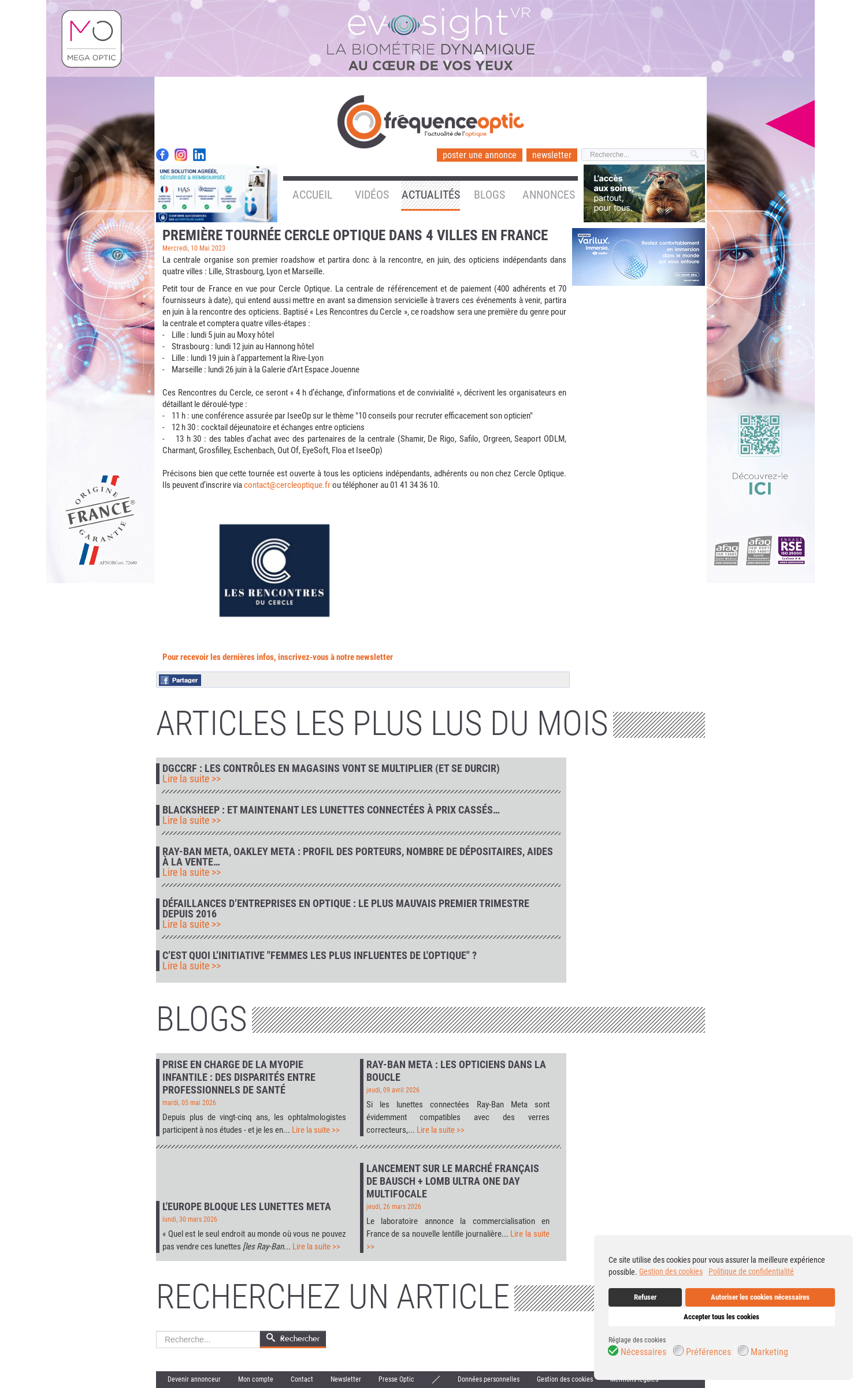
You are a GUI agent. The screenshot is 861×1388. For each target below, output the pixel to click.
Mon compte (255, 1379)
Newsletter (346, 1379)
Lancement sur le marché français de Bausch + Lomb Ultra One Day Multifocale (452, 1181)
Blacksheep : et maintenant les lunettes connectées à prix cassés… (331, 810)
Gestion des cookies (565, 1379)
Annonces (548, 195)
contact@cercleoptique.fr (287, 485)
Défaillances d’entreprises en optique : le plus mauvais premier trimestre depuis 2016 (345, 908)
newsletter (551, 155)
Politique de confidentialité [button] (751, 1271)
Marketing (769, 1352)
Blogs (489, 195)
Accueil (312, 195)
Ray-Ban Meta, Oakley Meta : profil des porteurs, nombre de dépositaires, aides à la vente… (357, 856)
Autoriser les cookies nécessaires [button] (760, 1297)
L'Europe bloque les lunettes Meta (246, 1206)
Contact (302, 1379)
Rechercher (293, 1339)
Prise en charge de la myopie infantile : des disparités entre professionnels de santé (239, 1077)
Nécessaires (643, 1352)
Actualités (431, 195)
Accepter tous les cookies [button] (721, 1316)
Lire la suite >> (191, 779)
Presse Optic (396, 1379)
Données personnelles (488, 1379)
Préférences (708, 1352)
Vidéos (372, 195)
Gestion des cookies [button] (671, 1271)
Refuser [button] (645, 1297)
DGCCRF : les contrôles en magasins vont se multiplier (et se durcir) (331, 768)
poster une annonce (480, 155)
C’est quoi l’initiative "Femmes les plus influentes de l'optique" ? (319, 955)
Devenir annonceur (194, 1379)
